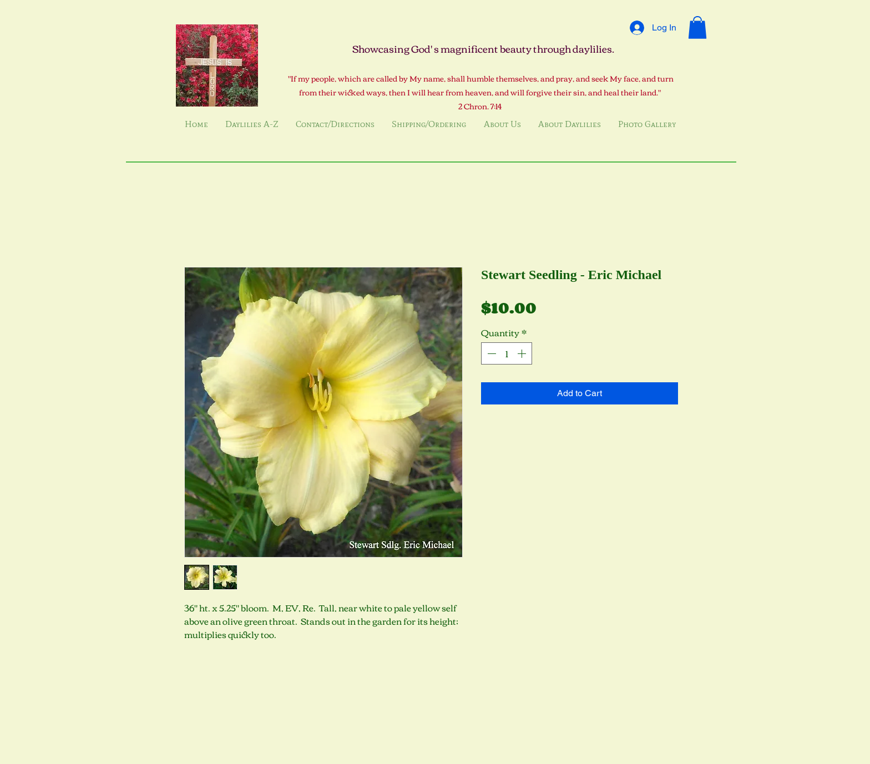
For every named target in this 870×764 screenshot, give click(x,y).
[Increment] (522, 353)
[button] (697, 27)
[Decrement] (490, 353)
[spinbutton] (506, 353)
